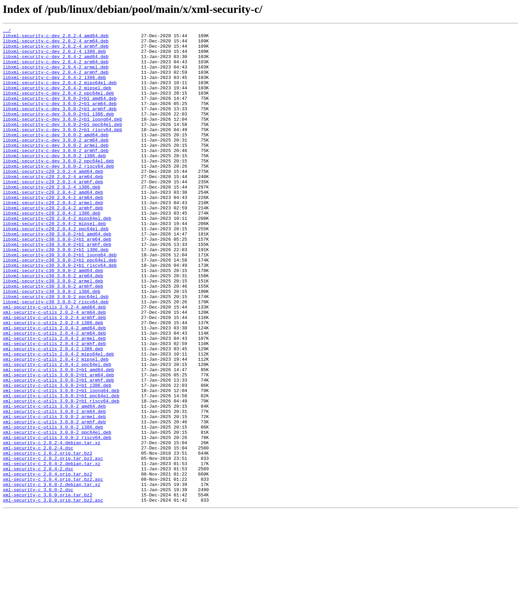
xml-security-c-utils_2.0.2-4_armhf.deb (54, 376)
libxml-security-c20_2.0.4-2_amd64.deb (53, 225)
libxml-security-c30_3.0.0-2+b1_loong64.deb (60, 300)
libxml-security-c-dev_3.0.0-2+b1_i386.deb (58, 131)
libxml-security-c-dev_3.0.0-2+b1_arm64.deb (60, 119)
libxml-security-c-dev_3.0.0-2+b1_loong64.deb (62, 138)
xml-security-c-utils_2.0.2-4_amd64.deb (54, 363)
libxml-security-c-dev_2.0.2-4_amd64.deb (55, 37)
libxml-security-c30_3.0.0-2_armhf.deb (53, 338)
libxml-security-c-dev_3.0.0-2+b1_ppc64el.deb (62, 144)
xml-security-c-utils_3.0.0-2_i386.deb (53, 507)
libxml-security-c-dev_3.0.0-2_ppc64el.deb (58, 188)
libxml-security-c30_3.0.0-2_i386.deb (51, 344)
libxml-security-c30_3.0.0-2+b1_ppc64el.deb (60, 307)
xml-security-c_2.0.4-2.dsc (38, 557)
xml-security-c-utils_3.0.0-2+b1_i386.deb (57, 457)
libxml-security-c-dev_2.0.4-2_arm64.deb (55, 69)
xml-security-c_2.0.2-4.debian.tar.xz (51, 526)
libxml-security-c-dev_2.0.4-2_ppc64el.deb (58, 106)
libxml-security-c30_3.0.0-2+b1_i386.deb (55, 294)
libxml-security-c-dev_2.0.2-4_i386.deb (54, 56)
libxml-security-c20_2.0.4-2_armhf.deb (53, 244)
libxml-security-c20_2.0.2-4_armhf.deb (53, 213)
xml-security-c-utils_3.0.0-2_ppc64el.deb (57, 513)
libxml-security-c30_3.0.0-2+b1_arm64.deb (57, 282)
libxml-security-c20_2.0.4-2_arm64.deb (53, 232)
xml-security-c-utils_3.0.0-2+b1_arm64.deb (58, 444)
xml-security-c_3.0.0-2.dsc (38, 582)
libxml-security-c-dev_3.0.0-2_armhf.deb (55, 175)
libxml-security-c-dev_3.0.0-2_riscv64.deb (58, 194)
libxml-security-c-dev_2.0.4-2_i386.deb (54, 88)
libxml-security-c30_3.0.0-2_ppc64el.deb (55, 351)
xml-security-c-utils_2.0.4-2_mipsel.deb (55, 426)
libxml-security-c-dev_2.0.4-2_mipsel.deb (57, 100)
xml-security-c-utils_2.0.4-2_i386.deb (53, 413)
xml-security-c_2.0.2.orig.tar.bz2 (47, 538)
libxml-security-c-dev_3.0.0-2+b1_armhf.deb (60, 125)
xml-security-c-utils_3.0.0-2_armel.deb (54, 495)
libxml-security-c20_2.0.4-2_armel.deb (53, 238)
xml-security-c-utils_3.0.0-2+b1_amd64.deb (58, 438)
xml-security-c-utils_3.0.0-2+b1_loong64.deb (61, 463)
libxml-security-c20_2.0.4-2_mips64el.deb (57, 257)
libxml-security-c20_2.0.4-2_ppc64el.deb (55, 269)
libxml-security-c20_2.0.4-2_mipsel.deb (54, 263)
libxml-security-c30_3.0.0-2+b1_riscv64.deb (60, 313)
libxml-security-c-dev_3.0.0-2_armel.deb (55, 169)
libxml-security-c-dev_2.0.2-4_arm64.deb (55, 44)
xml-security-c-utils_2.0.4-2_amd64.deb (54, 388)
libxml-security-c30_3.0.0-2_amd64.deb (53, 319)
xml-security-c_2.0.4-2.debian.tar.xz (51, 551)
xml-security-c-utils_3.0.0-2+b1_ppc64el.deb (61, 470)
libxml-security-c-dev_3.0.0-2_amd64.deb (55, 156)
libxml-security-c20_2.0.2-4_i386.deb (51, 219)
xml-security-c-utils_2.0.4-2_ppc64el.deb (57, 432)
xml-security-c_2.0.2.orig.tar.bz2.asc (53, 545)
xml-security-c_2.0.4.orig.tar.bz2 (47, 563)
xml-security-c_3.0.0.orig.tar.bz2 (47, 588)
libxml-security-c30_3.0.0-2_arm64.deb (53, 325)
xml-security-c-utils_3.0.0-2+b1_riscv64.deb (61, 476)
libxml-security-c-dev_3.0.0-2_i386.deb (54, 181)
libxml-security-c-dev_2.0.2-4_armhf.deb (55, 50)
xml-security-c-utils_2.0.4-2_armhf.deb (54, 407)
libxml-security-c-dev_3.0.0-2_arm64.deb (55, 163)
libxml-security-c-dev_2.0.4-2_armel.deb (55, 75)
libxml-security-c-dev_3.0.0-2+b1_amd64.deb (60, 113)
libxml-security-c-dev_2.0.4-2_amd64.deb (55, 62)
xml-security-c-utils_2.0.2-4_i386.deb (53, 382)
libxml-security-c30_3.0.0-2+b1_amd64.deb (57, 275)
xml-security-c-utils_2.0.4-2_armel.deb (54, 401)
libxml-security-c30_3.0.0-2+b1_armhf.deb (57, 288)
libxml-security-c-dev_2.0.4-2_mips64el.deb (60, 94)
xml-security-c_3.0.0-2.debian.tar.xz (51, 576)
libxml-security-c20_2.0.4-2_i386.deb (51, 250)
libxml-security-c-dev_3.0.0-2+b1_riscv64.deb (62, 150)
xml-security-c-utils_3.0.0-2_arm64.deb (54, 488)
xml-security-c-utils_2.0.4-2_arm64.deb (54, 394)
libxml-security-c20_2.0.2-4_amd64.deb (53, 200)
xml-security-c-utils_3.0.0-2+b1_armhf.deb (58, 451)
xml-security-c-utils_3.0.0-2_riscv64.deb (57, 520)
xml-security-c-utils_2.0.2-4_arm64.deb (54, 369)
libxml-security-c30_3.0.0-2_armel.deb (53, 332)
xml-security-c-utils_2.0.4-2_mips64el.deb (58, 419)
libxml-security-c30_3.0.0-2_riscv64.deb (55, 357)
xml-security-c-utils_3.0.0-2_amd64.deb (54, 482)
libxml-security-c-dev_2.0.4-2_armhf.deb (55, 81)
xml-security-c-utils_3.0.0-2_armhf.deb (54, 501)
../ (7, 31)
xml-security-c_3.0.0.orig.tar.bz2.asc (53, 595)
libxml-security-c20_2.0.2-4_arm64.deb (53, 207)
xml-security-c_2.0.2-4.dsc (38, 532)
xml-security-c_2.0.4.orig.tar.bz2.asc (53, 570)
